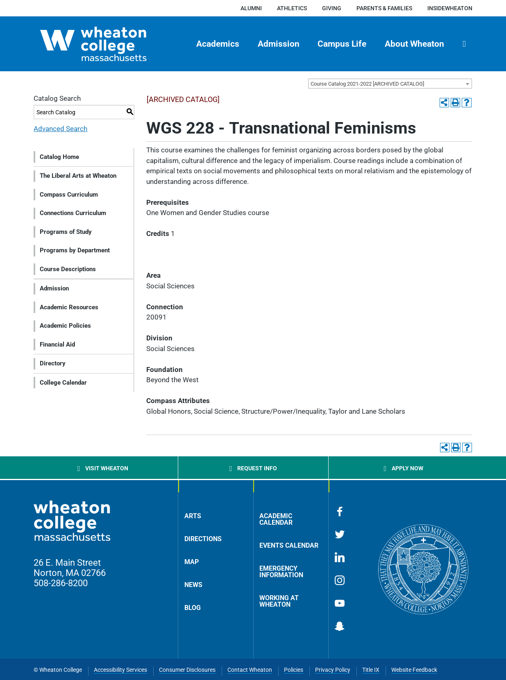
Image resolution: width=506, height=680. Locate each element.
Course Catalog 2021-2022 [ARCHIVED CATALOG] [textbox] (367, 84)
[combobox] (390, 83)
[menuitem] (217, 43)
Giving (331, 8)
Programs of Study (66, 232)
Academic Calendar (276, 519)
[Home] (107, 44)
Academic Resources (69, 307)
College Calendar (63, 382)
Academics (217, 44)
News (193, 585)
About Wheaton (414, 44)
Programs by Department (75, 250)
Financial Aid (57, 344)
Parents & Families (384, 8)
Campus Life (342, 44)
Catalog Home (59, 157)
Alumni (251, 8)
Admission (279, 44)
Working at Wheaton (279, 601)
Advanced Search (60, 129)
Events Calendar (288, 545)
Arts (192, 516)
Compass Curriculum (69, 194)
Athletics (292, 8)
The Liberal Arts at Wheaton (78, 175)
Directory (53, 363)
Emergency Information (281, 571)
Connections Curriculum (73, 213)
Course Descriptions (68, 269)
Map (191, 562)
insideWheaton (449, 8)
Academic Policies (65, 325)
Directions (203, 539)
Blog (192, 608)
